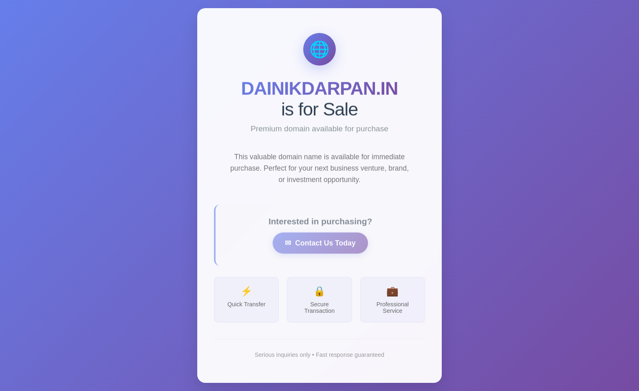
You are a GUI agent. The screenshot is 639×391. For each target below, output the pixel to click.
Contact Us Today (325, 249)
